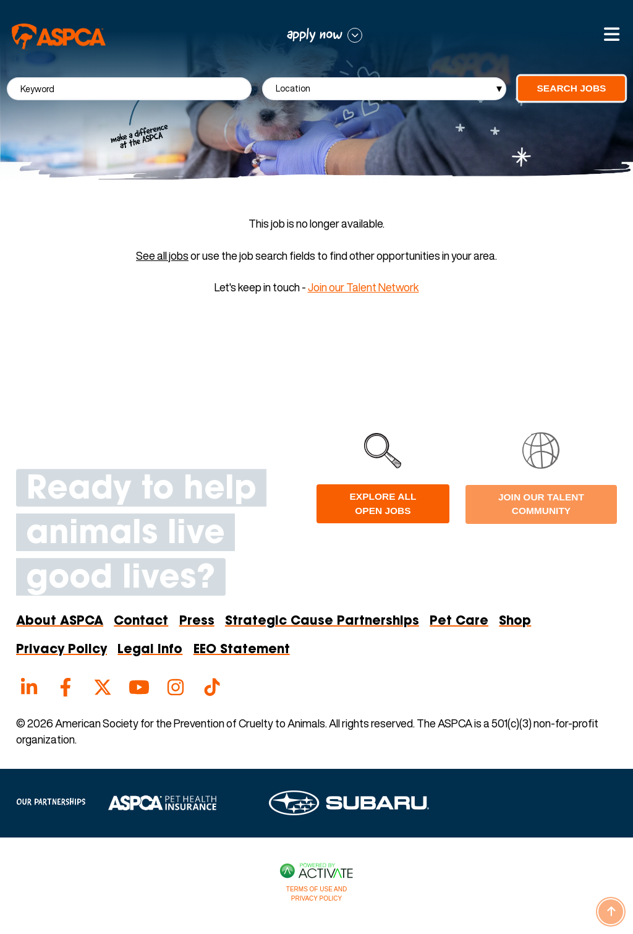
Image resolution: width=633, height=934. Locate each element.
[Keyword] (129, 89)
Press (197, 621)
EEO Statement (241, 650)
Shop (515, 621)
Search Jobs (571, 88)
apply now (314, 35)
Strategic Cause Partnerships (322, 621)
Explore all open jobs (383, 503)
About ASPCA (59, 621)
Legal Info (149, 650)
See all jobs (162, 255)
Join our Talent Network (363, 287)
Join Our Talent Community (541, 504)
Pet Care (459, 621)
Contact (141, 621)
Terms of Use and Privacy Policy (316, 894)
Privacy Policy (61, 650)
